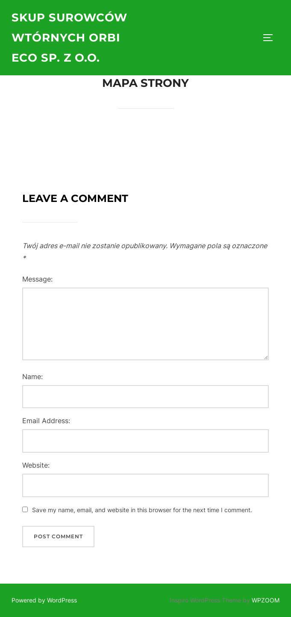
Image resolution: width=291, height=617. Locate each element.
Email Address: (46, 420)
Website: (36, 465)
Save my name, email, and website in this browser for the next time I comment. (142, 509)
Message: (37, 279)
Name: (32, 376)
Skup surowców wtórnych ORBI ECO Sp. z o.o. (69, 38)
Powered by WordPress (44, 600)
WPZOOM (265, 600)
